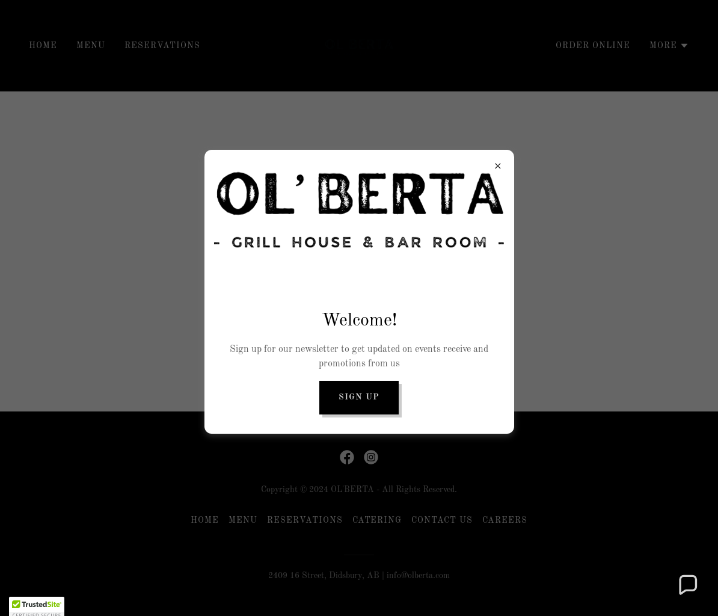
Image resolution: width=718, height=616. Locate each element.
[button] (687, 585)
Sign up (359, 397)
